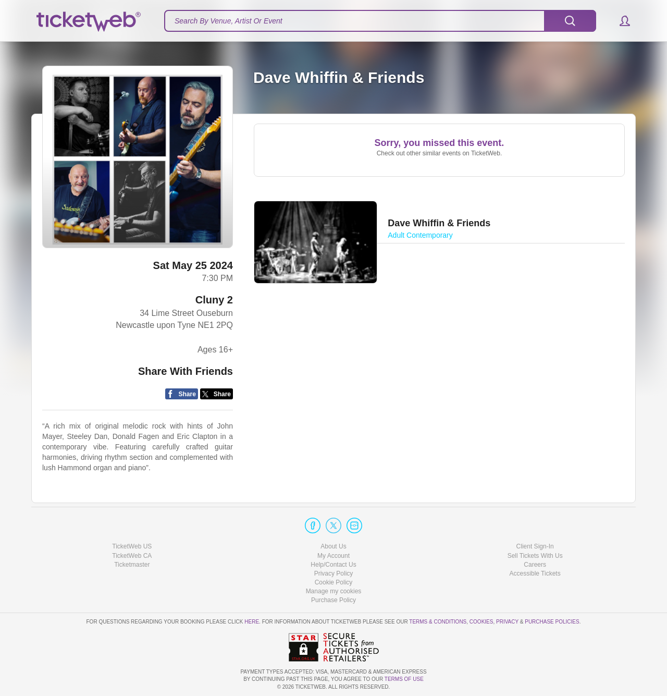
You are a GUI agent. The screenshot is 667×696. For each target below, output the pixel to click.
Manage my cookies (334, 591)
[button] (620, 21)
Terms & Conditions (437, 622)
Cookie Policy (334, 582)
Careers (535, 564)
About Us (333, 546)
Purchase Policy (333, 600)
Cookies (481, 622)
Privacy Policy (333, 573)
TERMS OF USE (404, 679)
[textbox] (380, 21)
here (251, 622)
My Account (333, 555)
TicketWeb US (132, 546)
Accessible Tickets (535, 573)
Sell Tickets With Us (535, 555)
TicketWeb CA (132, 555)
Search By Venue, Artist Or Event (228, 21)
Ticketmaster (132, 564)
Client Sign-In (535, 546)
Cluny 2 (214, 300)
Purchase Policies (552, 622)
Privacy (507, 622)
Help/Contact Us (333, 564)
